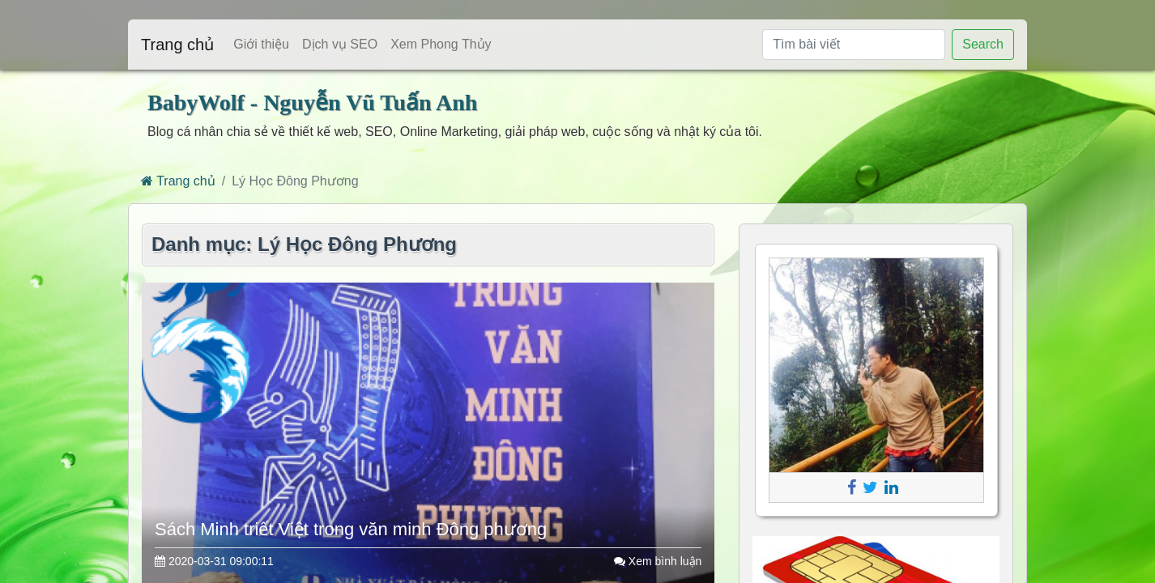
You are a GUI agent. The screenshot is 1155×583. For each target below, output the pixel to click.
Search (983, 44)
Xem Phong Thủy (440, 44)
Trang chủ (177, 44)
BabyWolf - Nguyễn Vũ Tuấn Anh (312, 102)
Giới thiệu (261, 44)
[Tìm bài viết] (853, 44)
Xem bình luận (657, 561)
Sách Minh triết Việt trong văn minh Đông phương (351, 529)
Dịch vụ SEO (339, 44)
